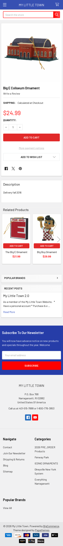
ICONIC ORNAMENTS (46, 463)
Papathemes (42, 530)
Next (58, 239)
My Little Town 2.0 (16, 296)
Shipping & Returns (14, 459)
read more (9, 311)
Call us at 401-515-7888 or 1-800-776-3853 (31, 408)
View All (7, 507)
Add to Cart (16, 245)
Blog (5, 465)
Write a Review (11, 93)
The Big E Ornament (16, 252)
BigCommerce (51, 526)
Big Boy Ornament (47, 252)
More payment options (31, 148)
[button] (31, 157)
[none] (31, 53)
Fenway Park (42, 457)
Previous (4, 239)
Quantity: (9, 120)
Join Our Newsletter (14, 453)
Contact (7, 447)
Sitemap (8, 471)
